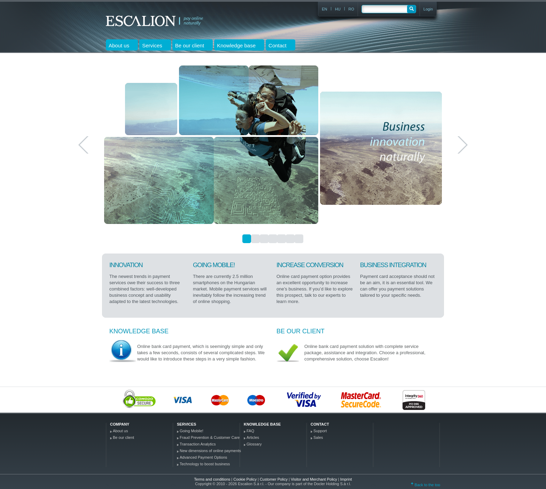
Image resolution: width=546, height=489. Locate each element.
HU (338, 9)
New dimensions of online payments (210, 451)
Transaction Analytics (198, 444)
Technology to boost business (205, 464)
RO (351, 9)
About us (120, 431)
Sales (318, 437)
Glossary (254, 444)
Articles (253, 437)
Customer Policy (274, 479)
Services (186, 424)
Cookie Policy (245, 479)
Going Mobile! (191, 431)
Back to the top (425, 485)
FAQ (250, 431)
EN (324, 9)
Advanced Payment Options (203, 457)
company (119, 424)
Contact (320, 424)
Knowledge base (139, 331)
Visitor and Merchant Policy (314, 479)
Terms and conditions (212, 479)
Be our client (300, 331)
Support (320, 431)
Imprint (346, 479)
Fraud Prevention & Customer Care (210, 437)
